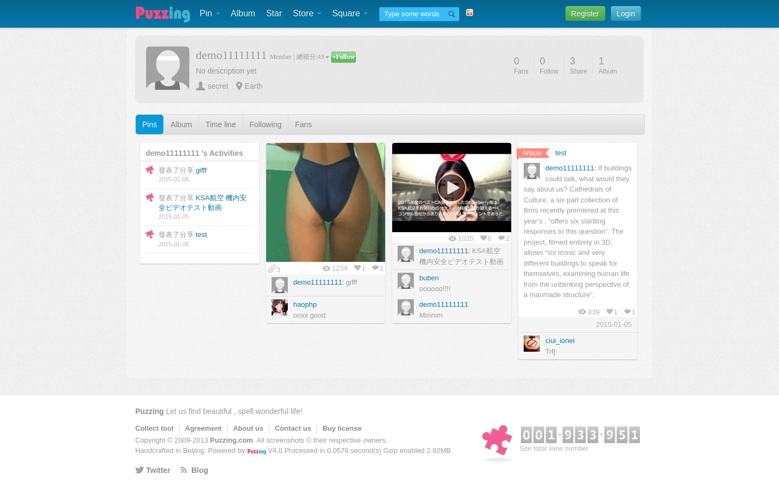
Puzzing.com (231, 440)
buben (429, 278)
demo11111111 (443, 304)
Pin (210, 13)
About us (248, 428)
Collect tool (154, 428)
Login (626, 13)
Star (274, 13)
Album (243, 13)
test (201, 235)
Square (350, 13)
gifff (201, 170)
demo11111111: (318, 282)
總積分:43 (312, 57)
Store (307, 13)
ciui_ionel (560, 341)
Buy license (341, 428)
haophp (304, 304)
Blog (200, 470)
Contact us (293, 428)
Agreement (203, 428)
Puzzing (149, 411)
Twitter (158, 470)
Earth (253, 86)
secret (218, 86)
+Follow (343, 57)
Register (585, 13)
